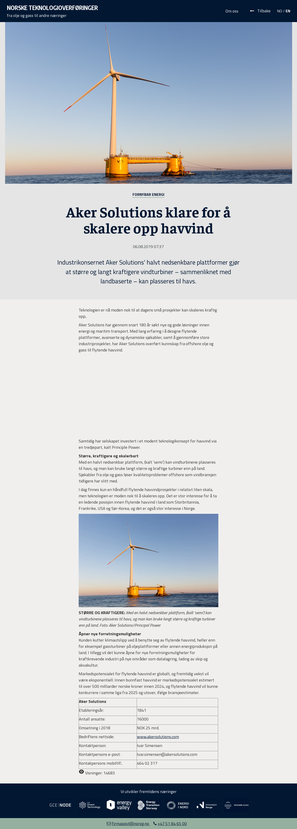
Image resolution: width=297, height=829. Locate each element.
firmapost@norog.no (131, 823)
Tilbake (263, 11)
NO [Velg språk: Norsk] (279, 11)
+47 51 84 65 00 (172, 823)
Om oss (232, 11)
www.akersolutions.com (158, 737)
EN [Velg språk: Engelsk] (288, 11)
